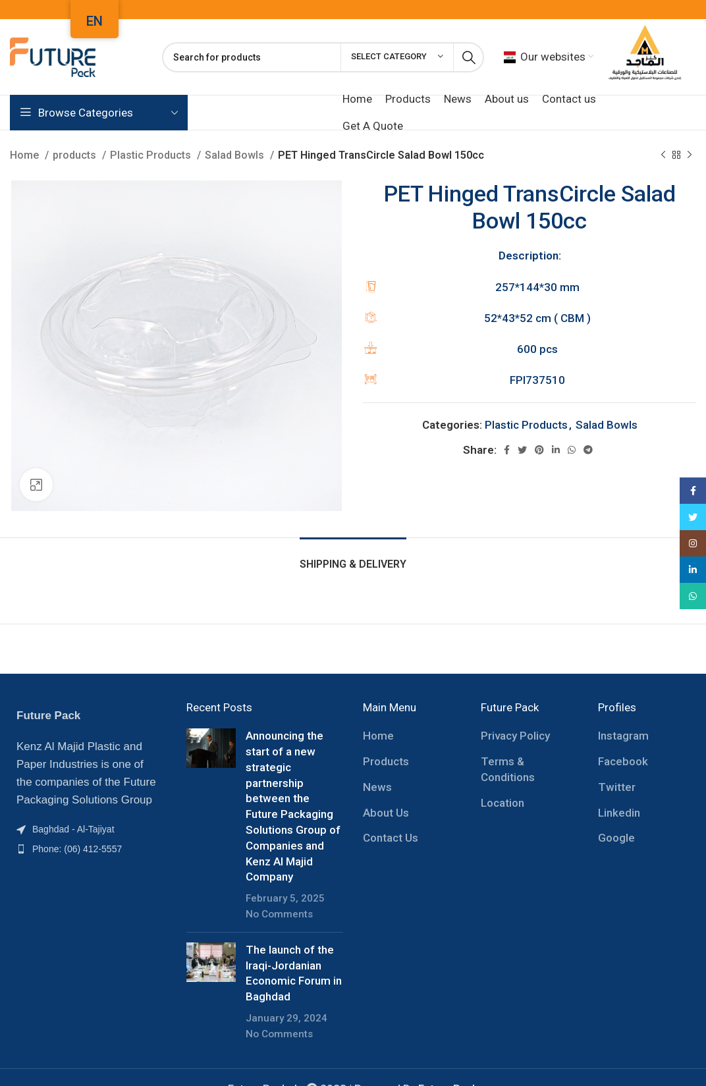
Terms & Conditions (508, 769)
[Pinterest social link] (539, 449)
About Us (386, 812)
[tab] (353, 557)
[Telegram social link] (588, 449)
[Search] (323, 57)
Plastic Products (152, 155)
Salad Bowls (236, 155)
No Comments (279, 914)
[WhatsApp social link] (572, 449)
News (377, 787)
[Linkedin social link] (556, 449)
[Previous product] (663, 155)
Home (25, 155)
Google (616, 837)
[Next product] (689, 155)
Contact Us (390, 837)
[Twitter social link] (522, 449)
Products (386, 761)
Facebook (623, 761)
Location (502, 802)
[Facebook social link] (507, 449)
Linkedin (619, 812)
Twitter (617, 787)
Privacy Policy (515, 735)
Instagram (623, 735)
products (76, 155)
